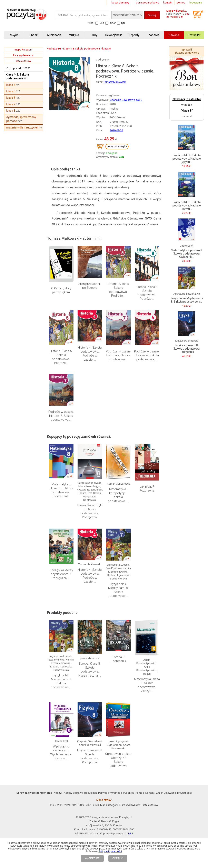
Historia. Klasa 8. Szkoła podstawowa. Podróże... (147, 293)
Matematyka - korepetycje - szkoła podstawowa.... (118, 495)
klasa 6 (10, 97)
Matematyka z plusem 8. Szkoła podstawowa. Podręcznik (61, 490)
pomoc (181, 2)
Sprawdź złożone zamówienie (187, 51)
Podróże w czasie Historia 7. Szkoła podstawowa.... (118, 355)
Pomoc (140, 792)
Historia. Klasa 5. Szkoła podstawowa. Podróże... (118, 290)
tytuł (123, 22)
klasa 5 (10, 91)
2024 (67, 805)
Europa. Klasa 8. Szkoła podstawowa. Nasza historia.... (89, 669)
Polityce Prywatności (110, 851)
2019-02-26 (116, 130)
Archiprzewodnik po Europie (89, 286)
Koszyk (58, 792)
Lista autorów (150, 805)
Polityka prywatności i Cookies (116, 792)
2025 (60, 805)
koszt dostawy (120, 2)
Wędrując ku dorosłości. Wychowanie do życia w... (61, 752)
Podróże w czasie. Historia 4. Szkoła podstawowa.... (147, 355)
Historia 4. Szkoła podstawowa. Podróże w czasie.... (90, 353)
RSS (130, 833)
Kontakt (150, 792)
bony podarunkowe (147, 2)
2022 (82, 805)
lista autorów (23, 61)
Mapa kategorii (109, 805)
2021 (89, 805)
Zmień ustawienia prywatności (174, 792)
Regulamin (90, 792)
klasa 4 (10, 85)
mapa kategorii (23, 49)
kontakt (167, 2)
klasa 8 (10, 110)
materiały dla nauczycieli (22, 127)
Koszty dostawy (73, 792)
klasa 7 (10, 104)
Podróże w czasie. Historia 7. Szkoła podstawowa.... (61, 415)
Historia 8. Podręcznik (118, 659)
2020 (96, 805)
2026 (53, 805)
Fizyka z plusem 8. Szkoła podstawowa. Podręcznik (89, 756)
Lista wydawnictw (129, 805)
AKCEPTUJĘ (92, 858)
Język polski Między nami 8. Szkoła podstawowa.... (118, 590)
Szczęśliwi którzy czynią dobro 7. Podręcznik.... (61, 574)
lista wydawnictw (23, 55)
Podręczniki (14, 68)
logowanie (195, 2)
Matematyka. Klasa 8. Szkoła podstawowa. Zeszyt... (147, 685)
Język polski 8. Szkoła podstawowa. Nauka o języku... (186, 159)
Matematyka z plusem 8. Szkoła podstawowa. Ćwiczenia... (187, 253)
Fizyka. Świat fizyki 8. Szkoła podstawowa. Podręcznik (89, 511)
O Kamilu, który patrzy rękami (61, 290)
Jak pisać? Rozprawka (147, 489)
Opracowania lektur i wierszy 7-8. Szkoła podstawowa (118, 760)
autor (113, 22)
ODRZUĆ (117, 858)
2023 (74, 805)
